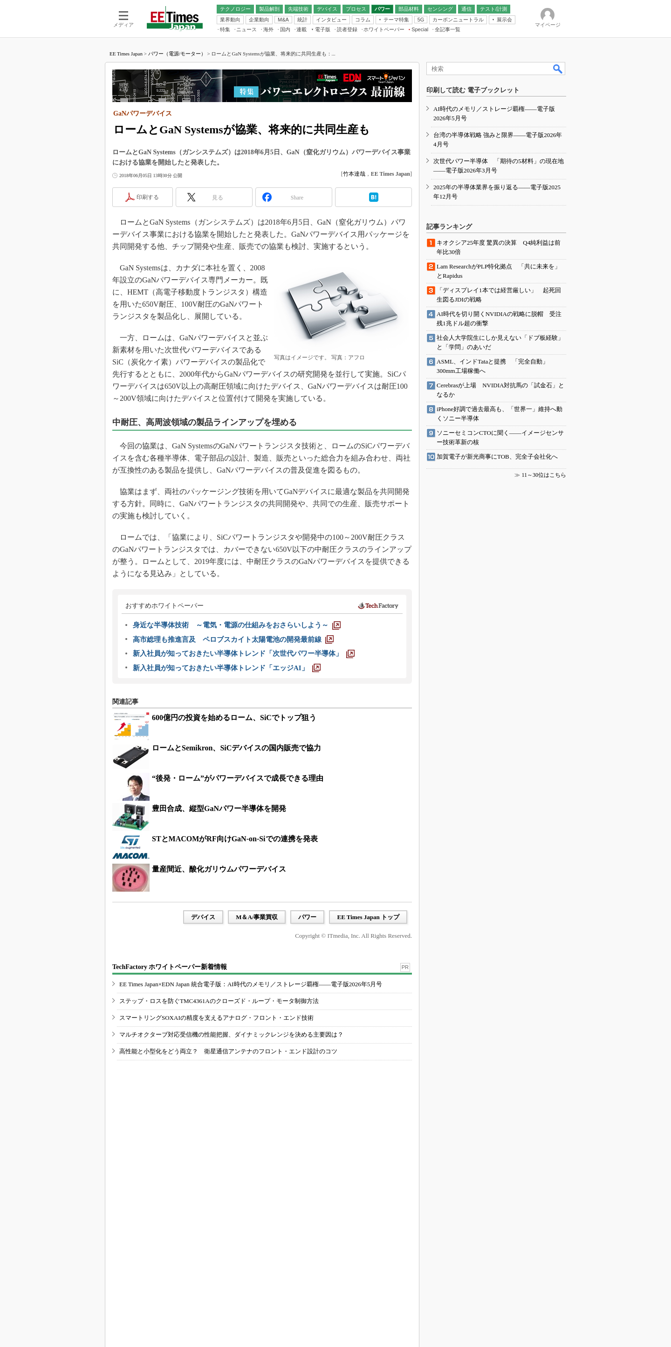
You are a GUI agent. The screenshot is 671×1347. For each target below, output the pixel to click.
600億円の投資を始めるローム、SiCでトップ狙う (234, 718)
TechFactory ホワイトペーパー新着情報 (169, 966)
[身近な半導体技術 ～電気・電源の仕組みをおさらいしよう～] (237, 625)
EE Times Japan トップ (368, 917)
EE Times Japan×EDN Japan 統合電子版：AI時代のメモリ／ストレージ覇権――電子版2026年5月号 (250, 984)
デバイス (203, 917)
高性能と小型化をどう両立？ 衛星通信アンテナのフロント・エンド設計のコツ (228, 1051)
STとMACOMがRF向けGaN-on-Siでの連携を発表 (235, 839)
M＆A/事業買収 (257, 917)
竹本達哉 (354, 174)
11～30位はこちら (543, 475)
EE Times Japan (126, 53)
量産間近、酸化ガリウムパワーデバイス (219, 869)
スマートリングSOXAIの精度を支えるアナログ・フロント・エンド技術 (216, 1017)
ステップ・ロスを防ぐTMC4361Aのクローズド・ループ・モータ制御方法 (219, 1000)
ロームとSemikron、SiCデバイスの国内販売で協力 (236, 748)
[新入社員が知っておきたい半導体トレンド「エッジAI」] (227, 668)
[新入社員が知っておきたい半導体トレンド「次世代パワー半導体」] (244, 653)
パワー (307, 917)
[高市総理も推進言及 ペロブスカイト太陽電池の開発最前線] (233, 639)
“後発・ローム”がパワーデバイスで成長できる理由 (237, 778)
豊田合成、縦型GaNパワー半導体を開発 (219, 808)
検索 (558, 68)
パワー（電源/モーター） (177, 53)
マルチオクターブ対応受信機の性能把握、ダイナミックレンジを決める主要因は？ (231, 1034)
